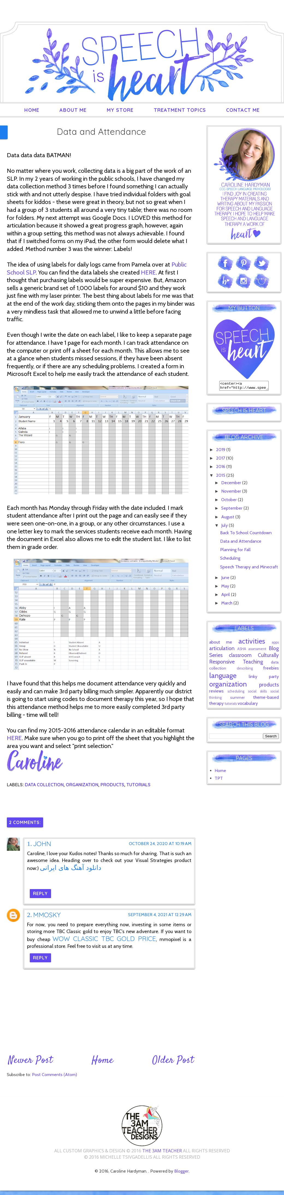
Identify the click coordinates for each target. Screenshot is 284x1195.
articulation (222, 650)
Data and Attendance (240, 542)
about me (220, 643)
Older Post (173, 1060)
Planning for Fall (235, 551)
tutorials (138, 784)
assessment (257, 650)
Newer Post (30, 1060)
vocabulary (248, 705)
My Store (120, 110)
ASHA (241, 650)
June (225, 579)
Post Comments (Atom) (54, 1074)
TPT (219, 779)
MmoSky (47, 915)
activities (251, 642)
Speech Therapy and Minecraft (249, 568)
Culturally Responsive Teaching (244, 660)
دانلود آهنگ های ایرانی (70, 867)
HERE (148, 272)
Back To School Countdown (246, 534)
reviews (216, 692)
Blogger (181, 1171)
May (225, 587)
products (112, 784)
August (228, 518)
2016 (221, 468)
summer (237, 699)
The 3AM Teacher (162, 1151)
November (231, 492)
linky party (264, 678)
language (222, 677)
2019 (221, 451)
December (231, 484)
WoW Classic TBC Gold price (104, 938)
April (226, 596)
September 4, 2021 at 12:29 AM (159, 915)
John (42, 844)
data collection (44, 784)
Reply (40, 893)
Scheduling (230, 559)
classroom (240, 656)
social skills (257, 693)
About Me (73, 110)
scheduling (235, 693)
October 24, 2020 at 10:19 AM (160, 844)
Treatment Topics (180, 110)
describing (245, 670)
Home (31, 110)
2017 (221, 459)
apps (275, 644)
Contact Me (243, 110)
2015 (221, 477)
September (232, 509)
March (227, 604)
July (225, 527)
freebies (271, 669)
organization (82, 784)
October (229, 501)
